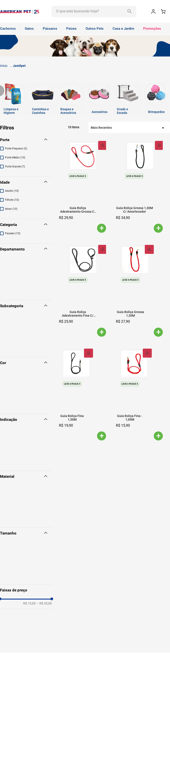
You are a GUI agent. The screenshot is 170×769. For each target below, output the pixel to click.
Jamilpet (19, 66)
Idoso (11, 208)
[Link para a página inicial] (3, 65)
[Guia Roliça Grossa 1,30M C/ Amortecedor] (139, 187)
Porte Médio (15, 157)
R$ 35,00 (44, 603)
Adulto (12, 190)
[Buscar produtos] (129, 11)
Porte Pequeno (16, 148)
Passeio (12, 233)
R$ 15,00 (29, 603)
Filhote (12, 199)
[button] (26, 140)
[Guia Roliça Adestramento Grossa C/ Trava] (82, 187)
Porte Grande (15, 166)
